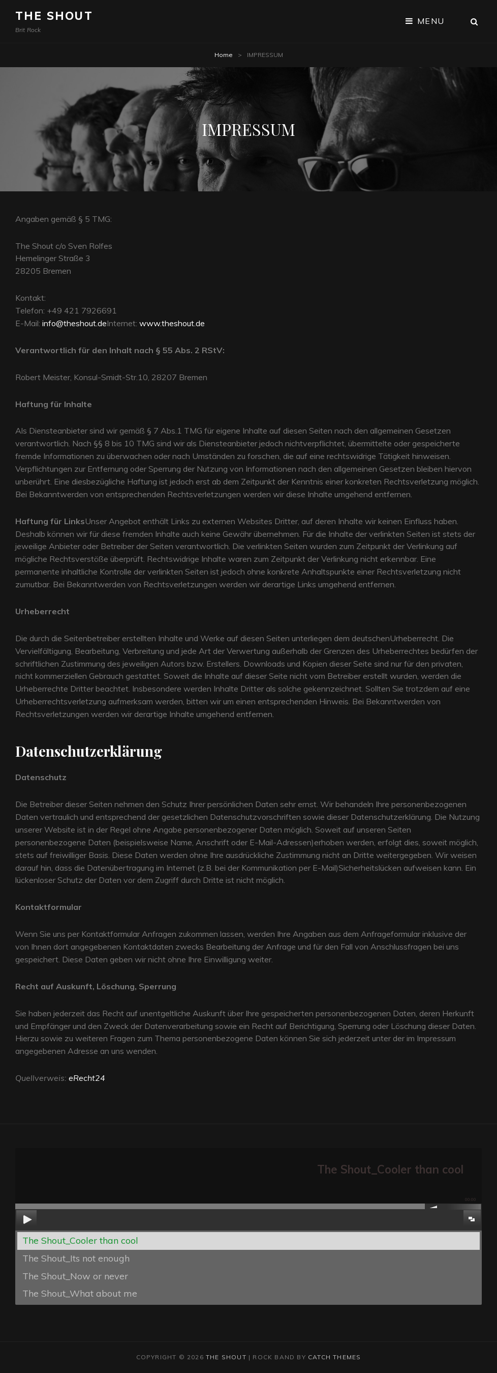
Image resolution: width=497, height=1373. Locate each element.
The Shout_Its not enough (76, 1258)
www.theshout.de (172, 323)
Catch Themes (334, 1357)
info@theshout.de (74, 323)
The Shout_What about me (79, 1293)
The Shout (54, 16)
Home (223, 55)
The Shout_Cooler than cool (80, 1240)
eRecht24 (87, 1078)
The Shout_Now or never (75, 1276)
